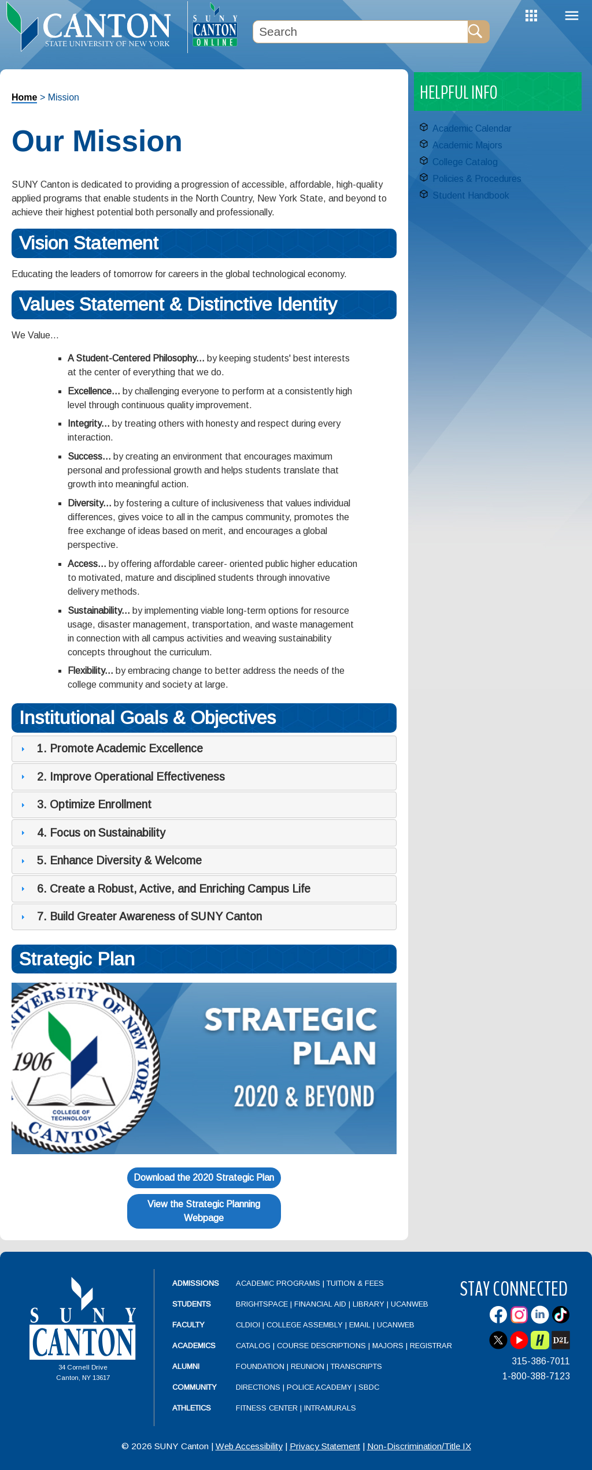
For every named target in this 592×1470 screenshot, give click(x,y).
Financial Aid (320, 1304)
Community (194, 1387)
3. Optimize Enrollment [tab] (84, 804)
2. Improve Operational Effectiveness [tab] (121, 776)
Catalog (253, 1345)
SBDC (368, 1387)
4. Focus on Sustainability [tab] (91, 832)
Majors (388, 1345)
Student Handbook (470, 195)
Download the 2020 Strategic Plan (204, 1177)
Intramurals (330, 1408)
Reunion (307, 1366)
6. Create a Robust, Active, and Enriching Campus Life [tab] (164, 888)
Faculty (188, 1324)
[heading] (93, 26)
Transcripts (356, 1366)
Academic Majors (467, 145)
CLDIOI (248, 1324)
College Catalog (465, 162)
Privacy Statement (325, 1446)
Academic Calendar (472, 128)
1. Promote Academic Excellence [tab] (110, 748)
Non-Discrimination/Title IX (419, 1446)
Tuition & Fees (355, 1283)
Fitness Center (267, 1408)
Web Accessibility (249, 1446)
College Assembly (305, 1324)
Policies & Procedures (476, 179)
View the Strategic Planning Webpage (203, 1211)
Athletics (191, 1408)
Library (368, 1304)
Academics (194, 1345)
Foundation (260, 1366)
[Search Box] (360, 31)
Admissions (195, 1283)
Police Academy (319, 1387)
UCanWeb (409, 1304)
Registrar (431, 1345)
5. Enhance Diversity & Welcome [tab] (110, 860)
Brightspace (262, 1304)
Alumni (185, 1366)
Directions (258, 1387)
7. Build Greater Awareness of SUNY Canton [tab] (140, 916)
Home (24, 97)
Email (360, 1324)
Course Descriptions (321, 1345)
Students (191, 1304)
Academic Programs (279, 1283)
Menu (572, 16)
